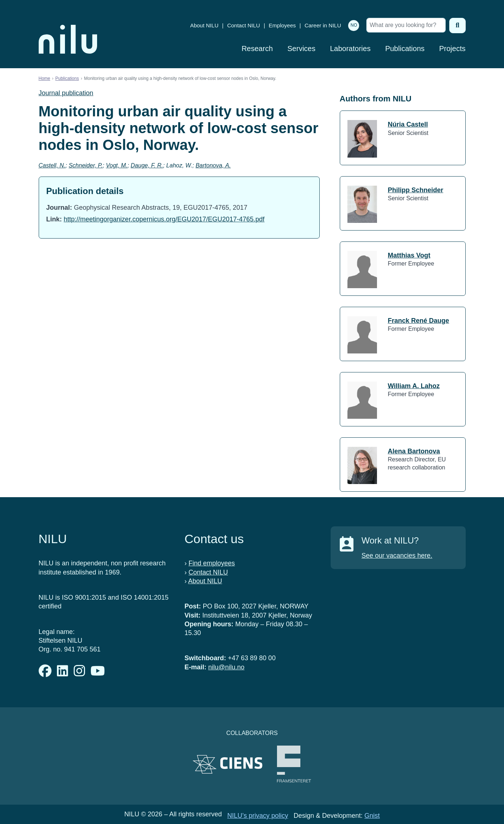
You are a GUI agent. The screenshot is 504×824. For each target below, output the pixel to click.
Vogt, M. (116, 165)
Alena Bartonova (414, 451)
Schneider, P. (86, 165)
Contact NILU (243, 25)
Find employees (212, 563)
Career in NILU (322, 25)
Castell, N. (52, 165)
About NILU (204, 25)
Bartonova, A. (213, 165)
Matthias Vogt (409, 255)
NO (353, 25)
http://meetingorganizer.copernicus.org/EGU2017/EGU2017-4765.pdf (164, 219)
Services (302, 49)
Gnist (372, 815)
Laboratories (350, 49)
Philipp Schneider (415, 190)
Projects (452, 49)
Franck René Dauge (418, 320)
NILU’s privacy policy (257, 815)
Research (257, 49)
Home (44, 78)
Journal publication (66, 93)
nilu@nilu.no (226, 667)
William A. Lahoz (414, 386)
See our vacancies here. (397, 555)
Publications (404, 49)
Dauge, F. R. (147, 165)
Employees (282, 25)
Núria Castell (408, 124)
